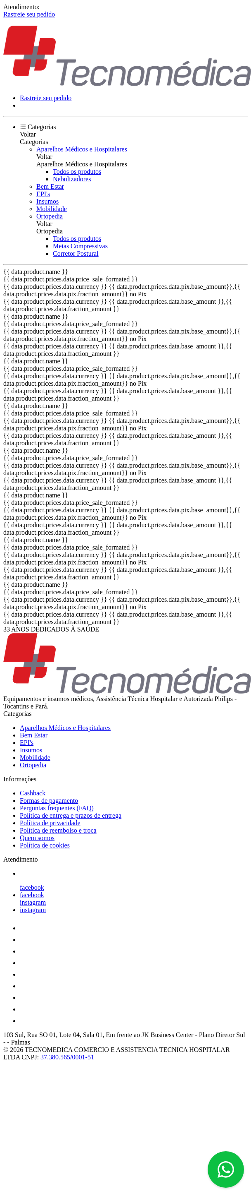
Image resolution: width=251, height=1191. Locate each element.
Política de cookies (45, 845)
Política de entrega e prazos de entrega (70, 815)
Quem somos (37, 837)
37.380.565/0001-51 (67, 1057)
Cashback (32, 793)
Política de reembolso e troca (58, 830)
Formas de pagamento (49, 800)
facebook (32, 887)
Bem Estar (50, 186)
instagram (33, 902)
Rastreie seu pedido (29, 14)
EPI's (43, 193)
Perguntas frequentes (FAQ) (57, 808)
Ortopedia (49, 216)
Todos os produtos (77, 171)
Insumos (47, 201)
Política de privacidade (50, 822)
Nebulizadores (72, 178)
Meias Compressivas (80, 246)
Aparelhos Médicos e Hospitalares (81, 149)
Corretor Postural (76, 253)
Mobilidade (51, 208)
